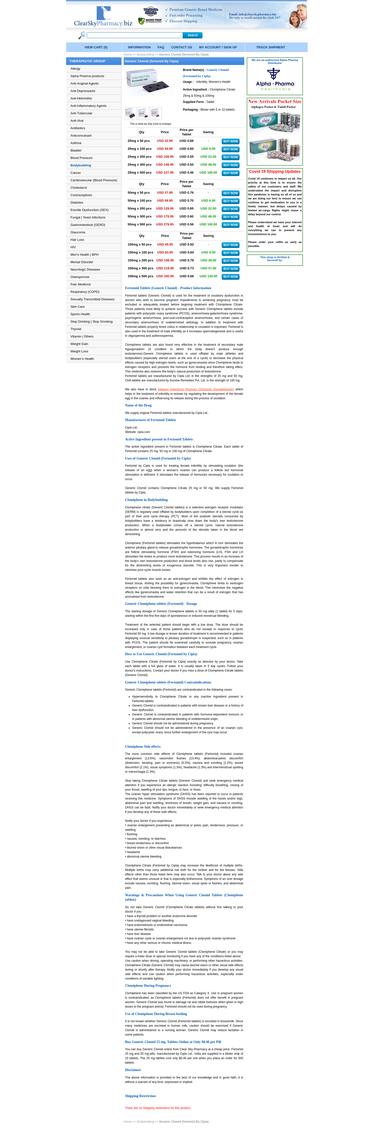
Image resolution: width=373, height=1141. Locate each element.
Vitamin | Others (82, 336)
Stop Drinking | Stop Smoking (92, 321)
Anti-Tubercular (81, 113)
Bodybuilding (81, 165)
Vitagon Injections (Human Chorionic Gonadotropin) (196, 389)
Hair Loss (77, 240)
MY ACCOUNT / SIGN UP (218, 47)
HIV (73, 247)
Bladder (76, 150)
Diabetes (77, 202)
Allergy (76, 68)
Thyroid (76, 329)
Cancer (76, 173)
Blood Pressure (82, 158)
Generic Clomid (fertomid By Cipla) (183, 54)
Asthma (76, 143)
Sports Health (80, 314)
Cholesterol (79, 187)
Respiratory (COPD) (85, 292)
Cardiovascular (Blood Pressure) (94, 180)
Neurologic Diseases (85, 269)
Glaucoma (78, 232)
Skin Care (78, 306)
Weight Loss (79, 351)
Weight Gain (79, 344)
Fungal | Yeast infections (88, 217)
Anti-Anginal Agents (85, 83)
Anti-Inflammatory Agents (89, 106)
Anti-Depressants (83, 91)
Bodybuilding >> (147, 54)
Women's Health (82, 359)
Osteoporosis (80, 277)
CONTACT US (181, 47)
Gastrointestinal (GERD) (88, 225)
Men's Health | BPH (85, 254)
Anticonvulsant (81, 135)
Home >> (130, 54)
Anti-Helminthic (81, 98)
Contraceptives (81, 195)
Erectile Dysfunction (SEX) (90, 210)
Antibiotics (78, 128)
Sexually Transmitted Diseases (93, 299)
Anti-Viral (77, 121)
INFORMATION (139, 47)
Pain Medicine (81, 284)
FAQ (161, 47)
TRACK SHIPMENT (270, 47)
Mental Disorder (82, 262)
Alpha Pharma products (87, 76)
